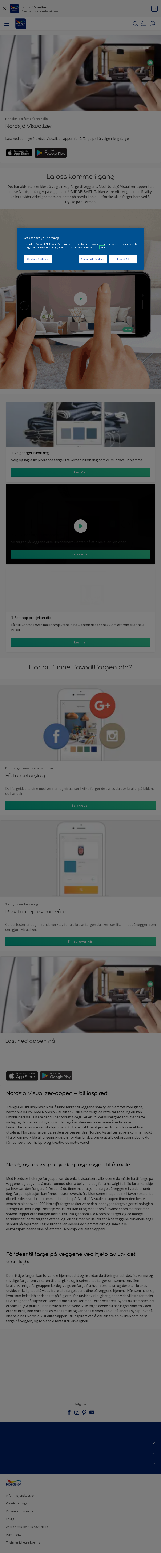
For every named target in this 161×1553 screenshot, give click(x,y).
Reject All (123, 258)
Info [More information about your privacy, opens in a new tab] (102, 247)
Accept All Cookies (92, 258)
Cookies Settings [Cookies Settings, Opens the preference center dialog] (37, 258)
